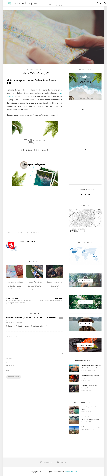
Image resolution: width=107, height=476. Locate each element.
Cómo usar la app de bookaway (51, 301)
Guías (29, 69)
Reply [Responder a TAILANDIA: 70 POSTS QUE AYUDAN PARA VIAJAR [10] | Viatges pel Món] (60, 318)
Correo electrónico (10, 364)
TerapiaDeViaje (35, 233)
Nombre (9, 358)
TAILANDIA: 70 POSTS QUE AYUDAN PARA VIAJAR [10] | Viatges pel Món (31, 319)
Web (7, 371)
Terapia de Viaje (70, 471)
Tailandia (38, 69)
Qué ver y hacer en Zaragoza (91, 427)
